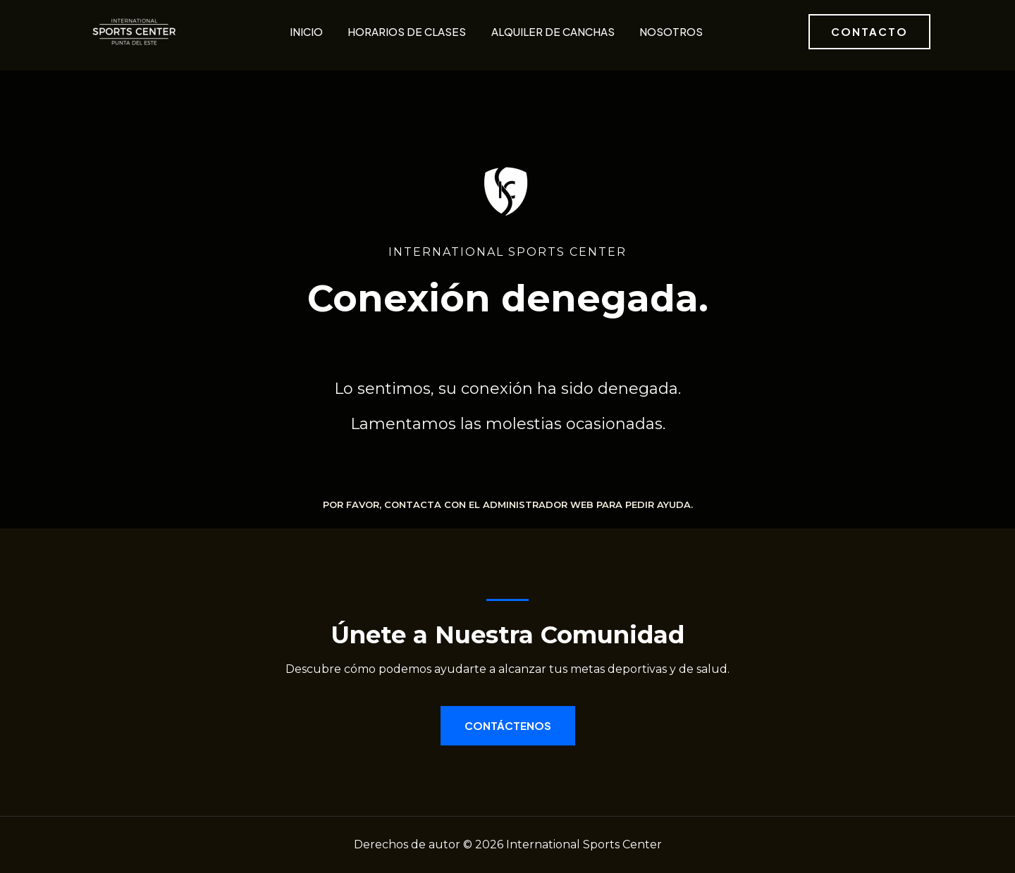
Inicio (305, 31)
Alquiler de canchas (551, 31)
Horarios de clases (406, 31)
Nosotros (669, 31)
